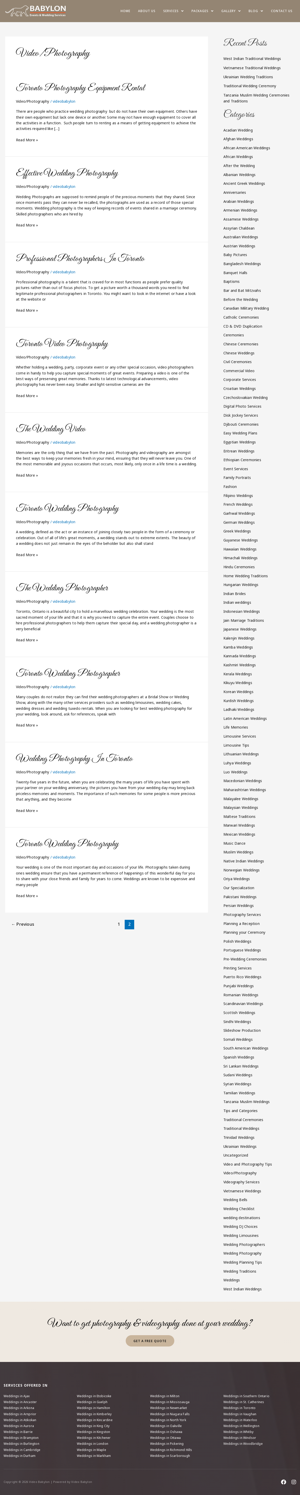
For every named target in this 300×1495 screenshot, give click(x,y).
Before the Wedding (240, 299)
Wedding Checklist (238, 1208)
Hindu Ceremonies (239, 566)
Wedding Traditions (240, 1271)
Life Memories (235, 727)
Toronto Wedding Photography (67, 508)
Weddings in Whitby (238, 1432)
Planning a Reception (241, 923)
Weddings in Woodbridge (243, 1443)
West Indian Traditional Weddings (252, 58)
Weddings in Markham (94, 1456)
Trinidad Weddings (238, 1137)
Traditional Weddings (241, 1128)
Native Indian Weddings (243, 861)
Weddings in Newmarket (168, 1408)
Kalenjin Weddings (238, 638)
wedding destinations (241, 1217)
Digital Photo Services (242, 406)
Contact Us (282, 11)
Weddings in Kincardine (95, 1420)
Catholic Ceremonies (241, 317)
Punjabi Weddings (238, 985)
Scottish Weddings (239, 1012)
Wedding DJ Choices (240, 1226)
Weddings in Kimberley (94, 1414)
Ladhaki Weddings (238, 709)
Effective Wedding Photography (67, 173)
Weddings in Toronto (239, 1408)
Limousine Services (239, 736)
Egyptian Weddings (239, 442)
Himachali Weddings (240, 557)
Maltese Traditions (239, 816)
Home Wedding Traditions (245, 575)
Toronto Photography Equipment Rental (80, 88)
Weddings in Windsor (239, 1438)
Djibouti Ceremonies (241, 424)
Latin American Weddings (245, 718)
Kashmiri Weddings (239, 664)
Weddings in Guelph (92, 1402)
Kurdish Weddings (238, 700)
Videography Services (241, 1181)
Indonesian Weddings (241, 611)
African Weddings (238, 156)
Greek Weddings (237, 531)
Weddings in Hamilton (93, 1408)
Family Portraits (237, 477)
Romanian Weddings (240, 994)
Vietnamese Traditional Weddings (252, 67)
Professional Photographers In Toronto (80, 259)
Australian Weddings (240, 236)
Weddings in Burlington (21, 1443)
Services (173, 11)
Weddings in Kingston (93, 1432)
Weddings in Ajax (17, 1396)
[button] (173, 11)
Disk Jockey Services (240, 415)
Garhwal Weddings (239, 513)
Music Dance (234, 843)
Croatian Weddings (239, 388)
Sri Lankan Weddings (241, 1066)
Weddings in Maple (91, 1450)
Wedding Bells (235, 1199)
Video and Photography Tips (247, 1164)
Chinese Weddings (238, 353)
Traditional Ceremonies (243, 1119)
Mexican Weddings (239, 834)
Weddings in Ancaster (20, 1402)
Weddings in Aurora (19, 1426)
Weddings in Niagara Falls (170, 1414)
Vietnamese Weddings (242, 1190)
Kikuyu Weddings (237, 682)
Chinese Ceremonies (241, 344)
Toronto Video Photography (62, 344)
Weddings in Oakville (166, 1426)
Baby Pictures (235, 254)
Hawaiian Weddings (240, 549)
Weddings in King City (93, 1426)
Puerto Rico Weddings (242, 976)
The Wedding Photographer (62, 588)
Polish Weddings (237, 941)
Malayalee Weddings (241, 798)
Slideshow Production (242, 1030)
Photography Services (242, 914)
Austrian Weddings (239, 245)
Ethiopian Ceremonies (242, 459)
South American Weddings (246, 1048)
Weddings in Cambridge (22, 1450)
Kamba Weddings (238, 647)
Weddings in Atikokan (20, 1420)
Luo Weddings (235, 772)
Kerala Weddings (237, 673)
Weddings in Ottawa (165, 1438)
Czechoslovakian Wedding (245, 397)
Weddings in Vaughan (240, 1414)
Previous (22, 924)
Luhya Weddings (237, 762)
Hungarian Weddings (241, 584)
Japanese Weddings (240, 629)
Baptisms (231, 281)
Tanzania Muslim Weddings (246, 1101)
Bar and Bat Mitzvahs (242, 290)
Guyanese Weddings (240, 540)
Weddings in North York (168, 1420)
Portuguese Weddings (242, 950)
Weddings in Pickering (167, 1443)
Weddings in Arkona (19, 1408)
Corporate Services (239, 379)
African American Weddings (246, 147)
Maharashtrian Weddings (244, 789)
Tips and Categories (240, 1110)
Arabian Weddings (238, 201)
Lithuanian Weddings (241, 753)
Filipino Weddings (238, 495)
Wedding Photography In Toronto (74, 759)
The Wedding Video (51, 429)
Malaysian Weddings (240, 807)
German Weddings (239, 522)
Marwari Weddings (239, 825)
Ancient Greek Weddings (244, 183)
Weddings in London (92, 1443)
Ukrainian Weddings (240, 1146)
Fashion (230, 486)
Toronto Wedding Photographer (68, 673)
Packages (203, 11)
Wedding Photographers (244, 1244)
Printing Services (237, 968)
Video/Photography (32, 101)
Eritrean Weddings (238, 451)
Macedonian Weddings (242, 780)
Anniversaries (234, 192)
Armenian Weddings (240, 210)
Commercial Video (238, 370)
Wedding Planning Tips (242, 1262)
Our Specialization (238, 887)
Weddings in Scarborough (170, 1456)
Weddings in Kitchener (94, 1438)
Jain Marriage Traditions (243, 620)
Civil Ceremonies (237, 361)
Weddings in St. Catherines (243, 1402)
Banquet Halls (235, 272)
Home (125, 11)
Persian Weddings (238, 905)
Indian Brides (234, 593)
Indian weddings (237, 602)
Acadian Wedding (238, 130)
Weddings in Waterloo (240, 1420)
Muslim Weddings (238, 852)
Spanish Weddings (238, 1057)
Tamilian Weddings (239, 1092)
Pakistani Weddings (240, 896)
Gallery (231, 11)
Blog (256, 11)
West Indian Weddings (242, 1289)
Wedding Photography (242, 1253)
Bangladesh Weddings (242, 263)
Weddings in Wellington (241, 1426)
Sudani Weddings (237, 1074)
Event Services (235, 468)
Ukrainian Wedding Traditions (248, 76)
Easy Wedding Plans (240, 433)
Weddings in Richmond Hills (171, 1450)
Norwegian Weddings (241, 870)
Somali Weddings (238, 1039)
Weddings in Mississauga (170, 1402)
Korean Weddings (238, 691)
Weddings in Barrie (18, 1432)
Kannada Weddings (239, 655)
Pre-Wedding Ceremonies (245, 959)
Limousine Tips (236, 745)
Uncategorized (235, 1155)
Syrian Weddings (237, 1083)
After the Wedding (239, 165)
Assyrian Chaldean (238, 228)
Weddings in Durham (20, 1456)
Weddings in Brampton (21, 1438)
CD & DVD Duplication (242, 326)
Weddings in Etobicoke (94, 1396)
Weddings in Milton (165, 1396)
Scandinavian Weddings (243, 1003)
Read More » (27, 139)
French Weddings (238, 504)
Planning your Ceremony (244, 932)
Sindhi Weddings (237, 1021)
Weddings (231, 1280)
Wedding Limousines (241, 1235)
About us (147, 11)
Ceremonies (233, 335)
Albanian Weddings (239, 174)
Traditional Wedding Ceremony (249, 85)
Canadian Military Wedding (246, 308)
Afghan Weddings (238, 138)
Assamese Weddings (241, 219)
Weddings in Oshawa (166, 1432)
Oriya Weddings (236, 878)
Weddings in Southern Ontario (246, 1396)
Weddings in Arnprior (20, 1414)
